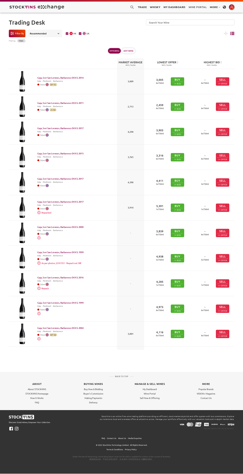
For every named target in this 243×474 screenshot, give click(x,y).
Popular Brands (206, 389)
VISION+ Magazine (206, 393)
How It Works (37, 398)
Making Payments (93, 398)
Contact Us (206, 398)
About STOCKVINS (37, 389)
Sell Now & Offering (150, 398)
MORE (215, 7)
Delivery (93, 402)
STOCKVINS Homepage (36, 393)
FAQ (37, 402)
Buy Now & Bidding (93, 389)
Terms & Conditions (114, 449)
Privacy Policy (131, 449)
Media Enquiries (135, 438)
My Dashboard (150, 389)
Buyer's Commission (93, 393)
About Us (122, 438)
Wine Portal (198, 7)
